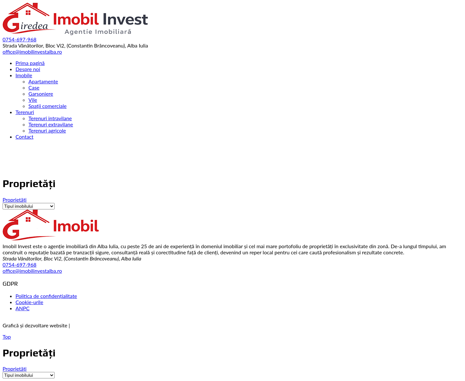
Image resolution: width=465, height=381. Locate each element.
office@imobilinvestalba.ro (32, 271)
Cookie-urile (29, 302)
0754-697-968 (19, 264)
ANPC (22, 308)
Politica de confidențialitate (46, 296)
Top (7, 336)
